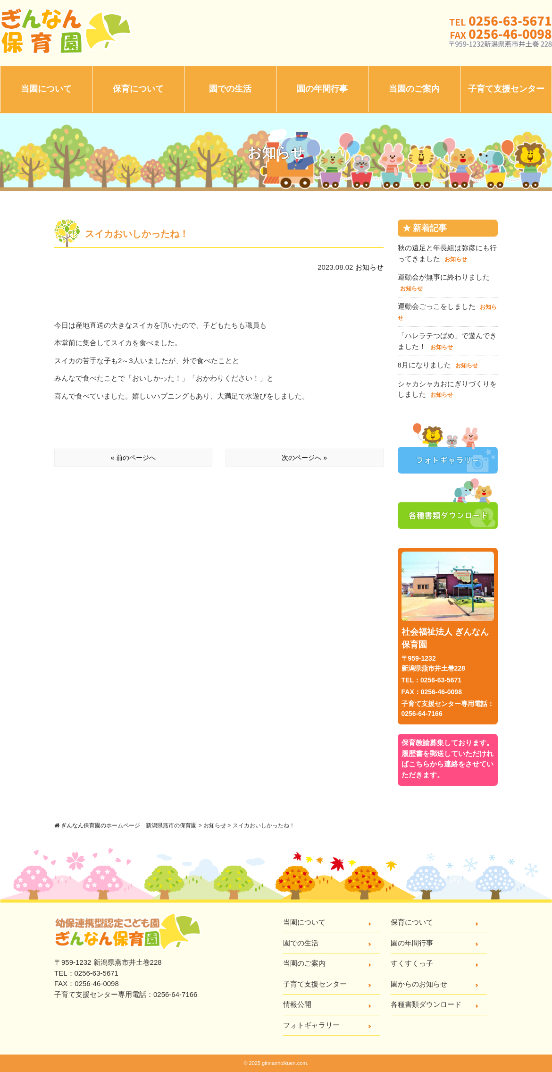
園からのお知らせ (419, 984)
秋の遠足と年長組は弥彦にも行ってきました (447, 253)
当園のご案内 (414, 89)
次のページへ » (304, 457)
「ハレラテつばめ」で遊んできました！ (447, 341)
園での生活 (230, 89)
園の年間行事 (322, 89)
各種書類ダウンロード (426, 1004)
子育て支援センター (506, 89)
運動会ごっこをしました (447, 311)
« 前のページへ (133, 457)
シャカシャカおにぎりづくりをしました (447, 389)
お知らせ (369, 267)
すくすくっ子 (412, 963)
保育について (138, 89)
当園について (46, 89)
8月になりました (438, 365)
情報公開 (297, 1004)
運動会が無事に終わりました (444, 282)
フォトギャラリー (311, 1025)
